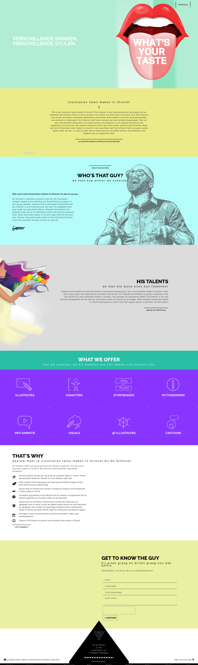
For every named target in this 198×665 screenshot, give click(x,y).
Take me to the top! (182, 660)
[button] (99, 661)
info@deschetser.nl (144, 571)
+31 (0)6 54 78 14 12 (124, 571)
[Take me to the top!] (193, 659)
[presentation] (119, 610)
